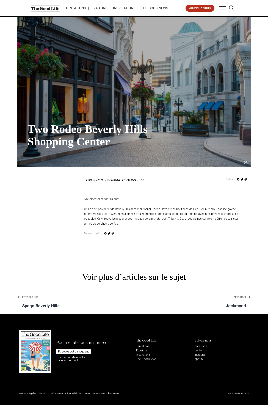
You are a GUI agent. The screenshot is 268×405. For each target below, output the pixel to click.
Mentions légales (27, 393)
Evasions (99, 8)
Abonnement (113, 393)
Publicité (83, 393)
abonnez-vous (200, 8)
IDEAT (229, 393)
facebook (201, 346)
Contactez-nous (97, 393)
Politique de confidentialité (64, 393)
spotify (199, 359)
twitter (199, 350)
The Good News (154, 8)
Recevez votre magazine (73, 351)
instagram (201, 354)
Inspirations (124, 8)
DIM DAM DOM (241, 393)
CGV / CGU (43, 393)
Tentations (75, 8)
